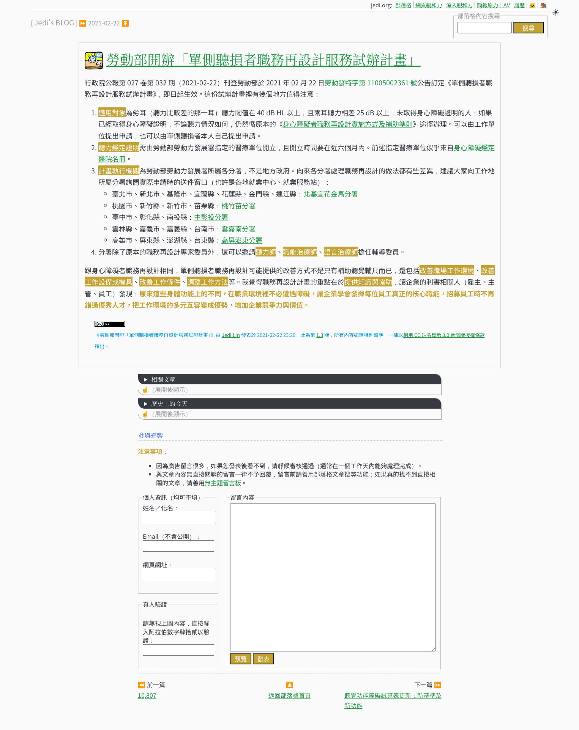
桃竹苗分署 (238, 205)
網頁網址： (158, 564)
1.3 (319, 334)
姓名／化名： (161, 507)
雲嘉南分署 (238, 228)
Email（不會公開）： (172, 536)
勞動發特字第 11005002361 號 (371, 82)
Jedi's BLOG (54, 22)
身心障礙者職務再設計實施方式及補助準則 (348, 124)
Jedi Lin (231, 334)
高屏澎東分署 (241, 240)
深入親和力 (459, 5)
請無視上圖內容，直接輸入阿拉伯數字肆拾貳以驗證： (176, 631)
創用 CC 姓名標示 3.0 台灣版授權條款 (444, 334)
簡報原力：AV (493, 5)
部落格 (403, 5)
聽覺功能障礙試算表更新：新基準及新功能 (393, 700)
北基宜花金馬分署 (330, 193)
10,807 (147, 695)
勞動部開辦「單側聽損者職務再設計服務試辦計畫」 (263, 59)
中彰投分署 (211, 217)
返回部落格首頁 (289, 695)
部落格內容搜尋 (479, 15)
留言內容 (242, 497)
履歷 (519, 5)
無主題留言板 (223, 482)
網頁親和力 (428, 5)
